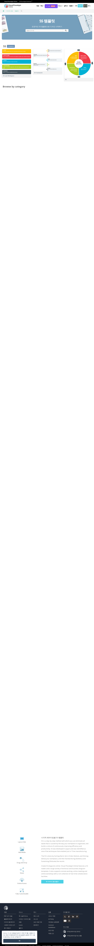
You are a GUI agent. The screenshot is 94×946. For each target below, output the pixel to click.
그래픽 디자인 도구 (9, 925)
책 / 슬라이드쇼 (23, 916)
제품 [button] (38, 6)
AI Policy (51, 919)
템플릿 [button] (71, 6)
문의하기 (36, 925)
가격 (76, 6)
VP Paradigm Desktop (25, 1)
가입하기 (80, 6)
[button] (42, 5)
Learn (21, 925)
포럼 (20, 922)
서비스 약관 (51, 916)
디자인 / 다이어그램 (24, 919)
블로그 (21, 928)
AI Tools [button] (51, 6)
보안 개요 (51, 930)
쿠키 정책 (21, 935)
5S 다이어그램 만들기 (52, 881)
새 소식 (36, 919)
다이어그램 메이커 (9, 922)
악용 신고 (51, 933)
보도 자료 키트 (38, 922)
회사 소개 (36, 916)
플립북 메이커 (8, 919)
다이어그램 (9, 11)
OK (19, 940)
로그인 (85, 6)
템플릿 (17, 11)
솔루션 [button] (66, 6)
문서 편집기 (7, 928)
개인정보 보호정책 (53, 922)
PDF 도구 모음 (8, 916)
